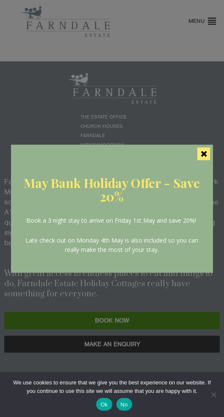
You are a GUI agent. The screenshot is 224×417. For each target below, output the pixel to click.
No (124, 404)
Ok (104, 404)
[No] (213, 394)
